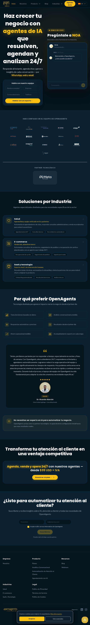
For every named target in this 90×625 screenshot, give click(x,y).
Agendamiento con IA (40, 578)
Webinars (65, 567)
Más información (56, 614)
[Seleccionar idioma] (81, 4)
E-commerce (7, 593)
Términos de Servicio (39, 593)
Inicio (13, 4)
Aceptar (32, 619)
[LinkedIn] (82, 609)
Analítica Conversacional (41, 567)
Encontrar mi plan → (45, 483)
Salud (5, 589)
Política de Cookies (39, 597)
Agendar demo (69, 4)
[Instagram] (86, 609)
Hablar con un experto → (23, 102)
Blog (46, 4)
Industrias (57, 4)
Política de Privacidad (40, 589)
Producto (35, 4)
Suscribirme (45, 538)
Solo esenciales (58, 619)
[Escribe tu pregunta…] (83, 86)
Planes (34, 563)
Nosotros (22, 4)
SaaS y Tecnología (9, 597)
